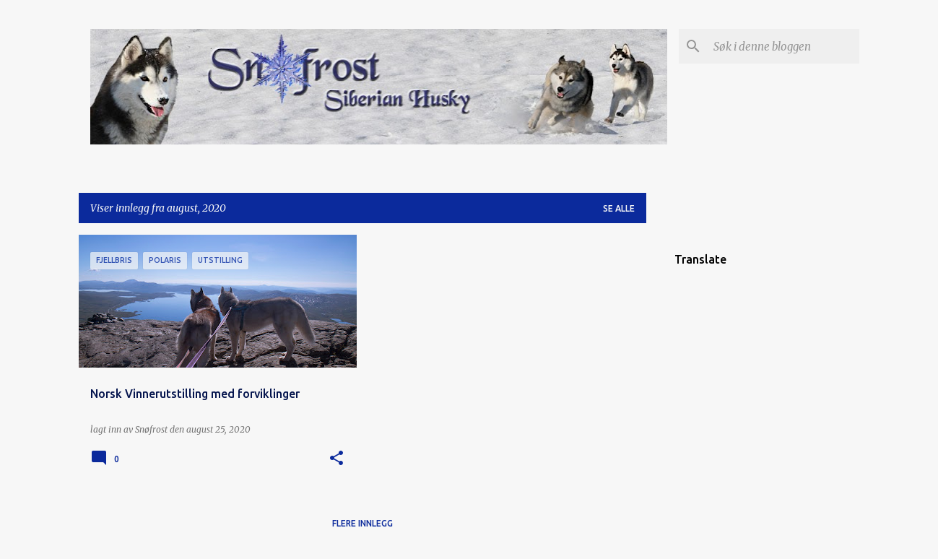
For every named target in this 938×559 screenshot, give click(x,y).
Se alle (619, 208)
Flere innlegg (362, 523)
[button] (336, 459)
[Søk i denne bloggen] (783, 46)
